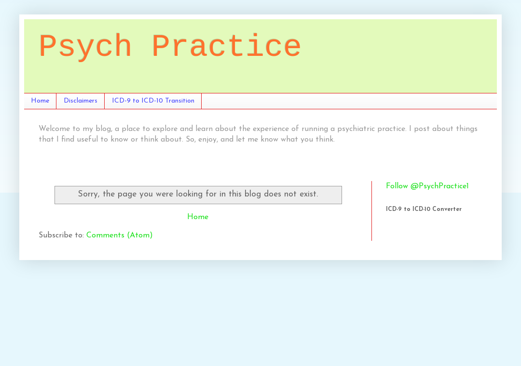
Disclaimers (80, 101)
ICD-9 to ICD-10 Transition (153, 101)
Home (40, 101)
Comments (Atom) (119, 235)
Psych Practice (170, 47)
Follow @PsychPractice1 (427, 186)
